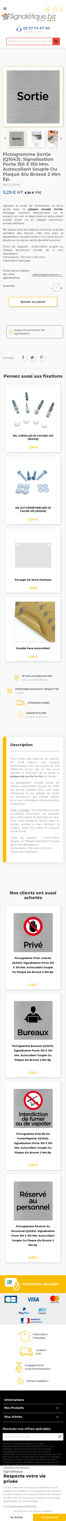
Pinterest (41, 357)
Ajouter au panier (33, 301)
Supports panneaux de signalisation (29, 331)
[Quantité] (56, 287)
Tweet (32, 357)
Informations (14, 1400)
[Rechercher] (33, 41)
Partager (23, 357)
